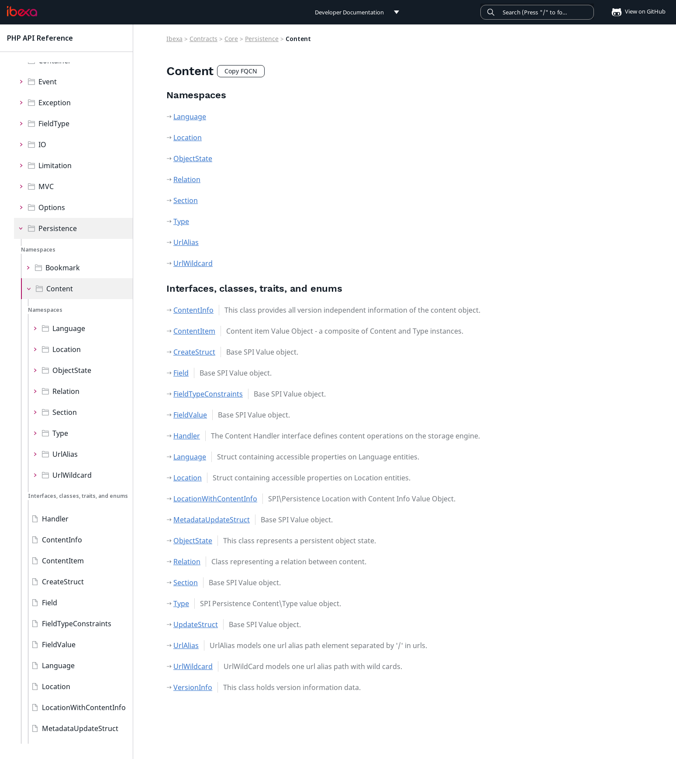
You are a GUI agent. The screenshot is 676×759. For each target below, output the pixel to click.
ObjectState (71, 370)
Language (68, 328)
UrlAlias (65, 454)
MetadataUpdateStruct (80, 728)
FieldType (53, 123)
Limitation (55, 165)
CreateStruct (63, 581)
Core (231, 38)
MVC (46, 186)
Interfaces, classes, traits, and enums (78, 496)
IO (42, 144)
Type (60, 433)
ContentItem (63, 561)
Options (51, 207)
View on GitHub (636, 11)
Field (49, 602)
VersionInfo (192, 687)
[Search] (537, 12)
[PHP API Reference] (22, 11)
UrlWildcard (72, 475)
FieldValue (59, 644)
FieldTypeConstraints (76, 623)
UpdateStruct (195, 624)
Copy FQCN (240, 71)
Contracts (203, 38)
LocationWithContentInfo (84, 707)
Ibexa (174, 38)
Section (64, 412)
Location (66, 349)
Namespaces (38, 249)
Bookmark (62, 268)
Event (47, 81)
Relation (65, 391)
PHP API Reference (40, 38)
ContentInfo (62, 540)
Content (59, 288)
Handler (55, 519)
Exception (54, 102)
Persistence (57, 228)
